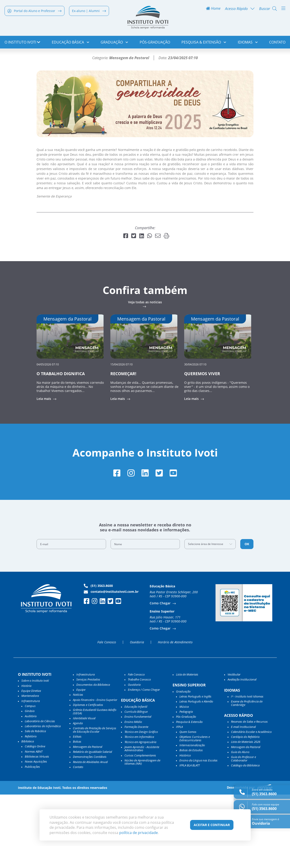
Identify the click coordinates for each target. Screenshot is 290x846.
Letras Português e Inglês (195, 747)
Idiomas (248, 43)
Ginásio (30, 762)
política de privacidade (138, 832)
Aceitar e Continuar (212, 825)
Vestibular (234, 725)
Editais (77, 788)
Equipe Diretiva (31, 742)
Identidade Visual (84, 769)
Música (184, 758)
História (26, 737)
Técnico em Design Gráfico (141, 783)
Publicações (32, 818)
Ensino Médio (133, 773)
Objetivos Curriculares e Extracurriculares (194, 790)
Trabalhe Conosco (139, 731)
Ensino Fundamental (137, 768)
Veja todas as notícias (145, 353)
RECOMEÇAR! (123, 424)
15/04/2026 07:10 (121, 415)
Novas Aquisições (36, 812)
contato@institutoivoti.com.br (111, 643)
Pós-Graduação (155, 43)
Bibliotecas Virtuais (37, 808)
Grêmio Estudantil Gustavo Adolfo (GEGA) (94, 763)
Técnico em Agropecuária (140, 793)
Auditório (31, 767)
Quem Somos (187, 783)
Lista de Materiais (187, 725)
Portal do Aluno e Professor (34, 12)
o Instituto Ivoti (22, 43)
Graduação (114, 43)
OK (247, 595)
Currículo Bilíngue (136, 763)
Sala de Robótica (35, 782)
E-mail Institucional (243, 778)
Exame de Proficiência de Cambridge (247, 754)
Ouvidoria (137, 693)
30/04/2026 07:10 (195, 415)
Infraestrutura (85, 725)
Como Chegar (160, 654)
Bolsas (77, 793)
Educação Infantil (135, 758)
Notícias (25, 58)
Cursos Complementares (140, 806)
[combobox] (210, 595)
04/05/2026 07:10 (48, 415)
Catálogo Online (35, 798)
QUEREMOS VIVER (202, 424)
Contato (277, 43)
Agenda (78, 774)
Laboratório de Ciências (40, 772)
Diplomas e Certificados (88, 756)
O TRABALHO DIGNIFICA (61, 424)
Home (213, 9)
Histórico (185, 806)
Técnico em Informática (139, 788)
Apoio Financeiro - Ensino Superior (95, 751)
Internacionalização (192, 796)
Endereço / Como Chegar (144, 741)
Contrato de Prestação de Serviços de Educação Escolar (94, 781)
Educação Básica (70, 43)
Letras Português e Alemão (196, 753)
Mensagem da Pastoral (87, 798)
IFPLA (179, 778)
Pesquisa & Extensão (203, 43)
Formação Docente (136, 778)
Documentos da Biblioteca (93, 736)
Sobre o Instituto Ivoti (35, 732)
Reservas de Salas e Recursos (249, 773)
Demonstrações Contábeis (90, 808)
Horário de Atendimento (175, 693)
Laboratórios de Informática (43, 777)
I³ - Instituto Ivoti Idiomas (247, 747)
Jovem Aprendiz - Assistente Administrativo (141, 800)
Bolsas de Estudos (191, 801)
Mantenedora (30, 747)
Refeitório (31, 787)
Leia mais (44, 449)
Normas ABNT (33, 803)
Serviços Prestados (88, 731)
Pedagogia (186, 763)
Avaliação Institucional (242, 731)
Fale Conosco (106, 693)
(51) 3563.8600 (98, 637)
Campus (30, 757)
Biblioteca (27, 792)
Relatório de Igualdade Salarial (92, 803)
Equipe (80, 741)
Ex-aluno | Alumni (89, 12)
